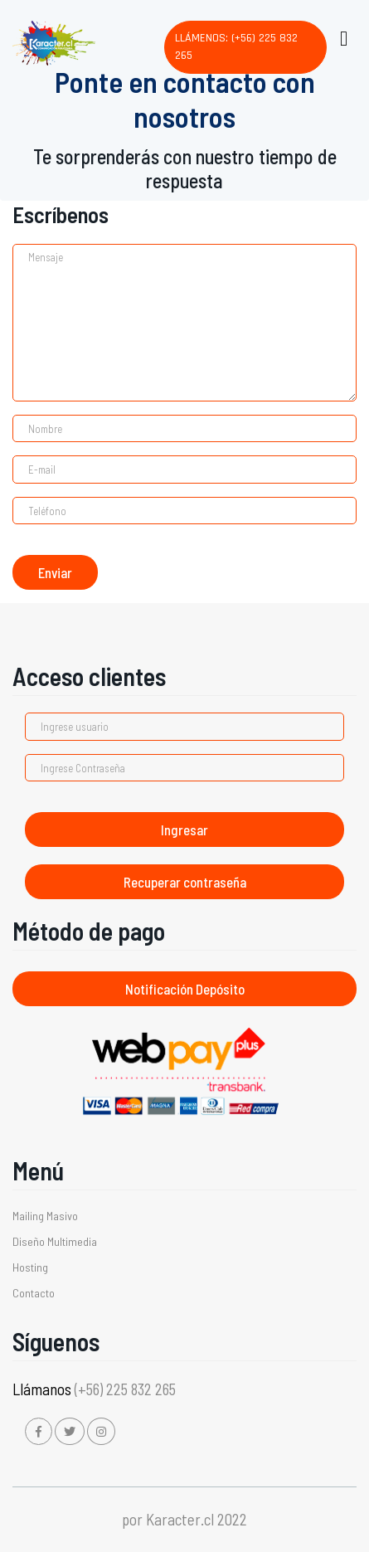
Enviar (55, 572)
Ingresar (184, 829)
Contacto (33, 1293)
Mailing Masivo (45, 1216)
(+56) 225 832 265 (125, 1389)
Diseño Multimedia (54, 1241)
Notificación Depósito (185, 988)
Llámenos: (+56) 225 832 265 (236, 47)
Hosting (30, 1267)
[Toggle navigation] (343, 35)
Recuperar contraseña (185, 881)
